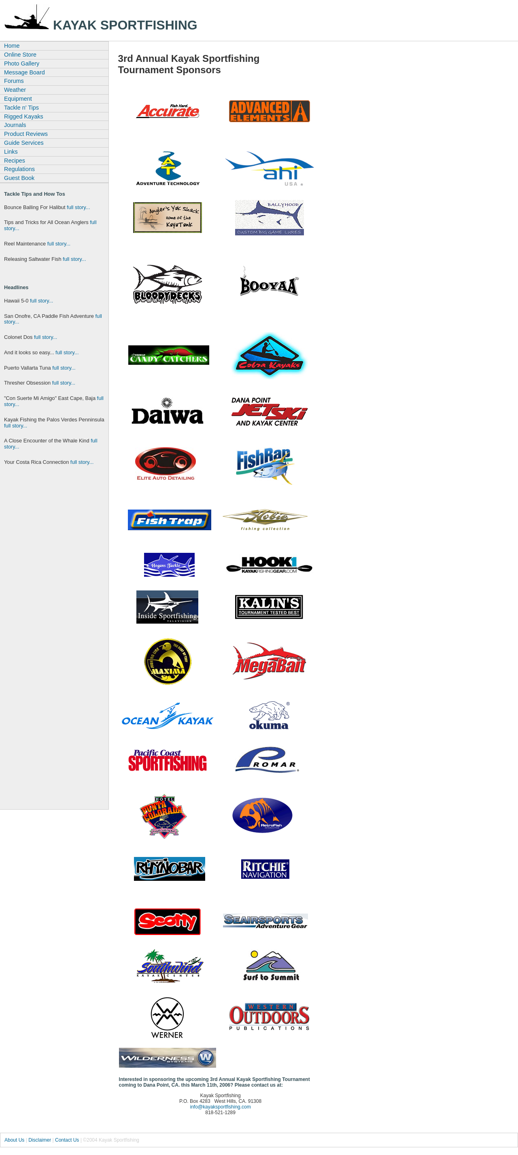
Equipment (18, 98)
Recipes (14, 160)
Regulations (19, 169)
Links (11, 151)
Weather (15, 90)
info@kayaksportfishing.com (220, 1107)
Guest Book (19, 178)
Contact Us (67, 1140)
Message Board (24, 72)
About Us (14, 1140)
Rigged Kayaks (23, 116)
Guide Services (24, 143)
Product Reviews (26, 134)
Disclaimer (39, 1140)
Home (11, 45)
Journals (15, 125)
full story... (78, 207)
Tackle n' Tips (21, 107)
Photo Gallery (21, 63)
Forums (14, 81)
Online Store (20, 54)
